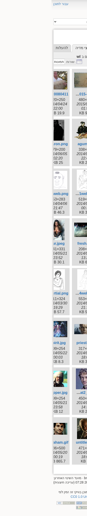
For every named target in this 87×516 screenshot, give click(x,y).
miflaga (69, 102)
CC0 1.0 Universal (32, 496)
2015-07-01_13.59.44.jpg (24, 94)
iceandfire (67, 97)
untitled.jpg (34, 442)
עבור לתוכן (9, 4)
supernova (66, 144)
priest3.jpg (34, 343)
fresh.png (34, 243)
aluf (72, 71)
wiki (72, 164)
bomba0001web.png (27, 194)
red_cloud (67, 118)
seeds (70, 128)
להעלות (10, 48)
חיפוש (47, 22)
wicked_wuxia (63, 159)
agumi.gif (34, 144)
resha (70, 123)
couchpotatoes (63, 82)
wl (73, 169)
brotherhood (65, 77)
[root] (75, 66)
